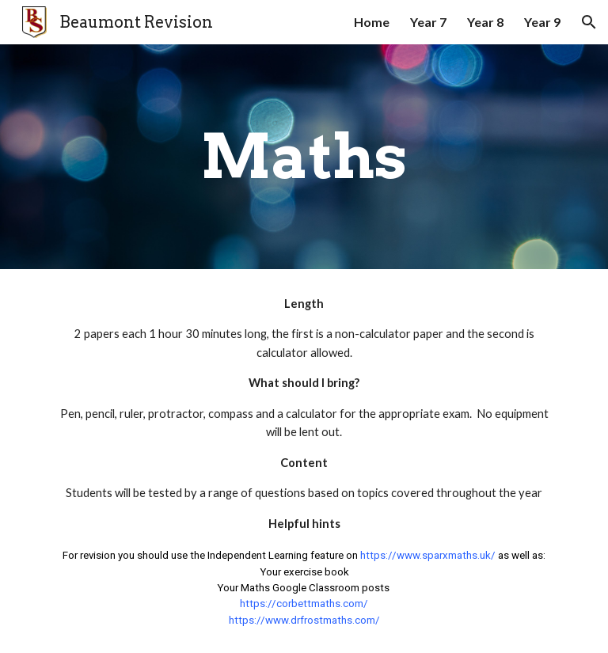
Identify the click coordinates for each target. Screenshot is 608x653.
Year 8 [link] (485, 21)
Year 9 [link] (542, 21)
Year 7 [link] (428, 21)
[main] (303, 157)
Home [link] (372, 21)
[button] (589, 22)
